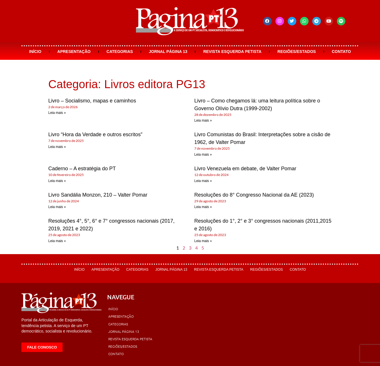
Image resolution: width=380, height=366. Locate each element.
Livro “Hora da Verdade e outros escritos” (95, 134)
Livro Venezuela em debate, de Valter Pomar (245, 168)
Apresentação (74, 51)
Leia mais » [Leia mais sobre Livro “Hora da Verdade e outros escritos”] (57, 147)
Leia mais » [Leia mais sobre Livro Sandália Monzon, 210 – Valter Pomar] (57, 207)
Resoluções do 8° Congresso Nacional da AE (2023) (254, 195)
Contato (341, 51)
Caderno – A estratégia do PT (82, 168)
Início (35, 51)
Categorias (120, 51)
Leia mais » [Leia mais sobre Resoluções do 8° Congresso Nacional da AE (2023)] (203, 207)
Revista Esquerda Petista (232, 51)
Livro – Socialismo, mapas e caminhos (92, 101)
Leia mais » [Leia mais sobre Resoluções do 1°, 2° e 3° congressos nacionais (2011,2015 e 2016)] (203, 241)
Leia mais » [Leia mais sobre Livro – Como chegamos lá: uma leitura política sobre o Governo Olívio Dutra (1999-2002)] (203, 120)
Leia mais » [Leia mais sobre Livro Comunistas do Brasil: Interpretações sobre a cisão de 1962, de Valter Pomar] (203, 155)
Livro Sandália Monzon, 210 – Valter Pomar (97, 195)
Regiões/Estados (296, 51)
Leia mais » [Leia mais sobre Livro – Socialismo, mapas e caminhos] (57, 113)
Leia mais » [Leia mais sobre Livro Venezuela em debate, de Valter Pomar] (203, 181)
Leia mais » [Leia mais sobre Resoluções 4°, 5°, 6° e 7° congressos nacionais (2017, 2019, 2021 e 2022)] (57, 241)
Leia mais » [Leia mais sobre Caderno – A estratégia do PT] (57, 181)
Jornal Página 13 (168, 51)
